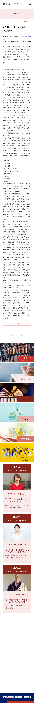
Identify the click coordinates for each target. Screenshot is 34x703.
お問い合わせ (8, 635)
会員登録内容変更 (24, 649)
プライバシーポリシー (9, 663)
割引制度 (6, 641)
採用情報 (5, 659)
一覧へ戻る (17, 324)
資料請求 (22, 635)
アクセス (5, 649)
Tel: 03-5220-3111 (17, 675)
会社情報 (21, 659)
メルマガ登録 (24, 641)
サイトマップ (6, 654)
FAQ (20, 654)
